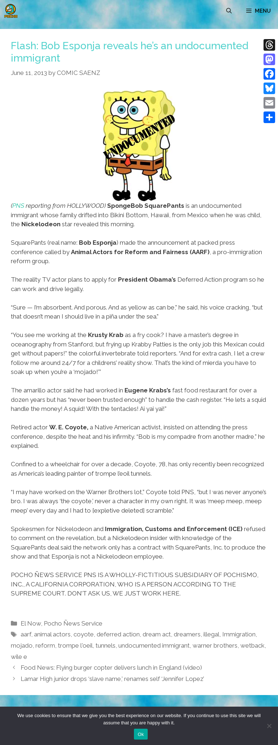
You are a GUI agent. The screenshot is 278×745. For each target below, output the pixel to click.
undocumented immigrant (154, 645)
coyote (83, 634)
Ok (141, 734)
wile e (19, 656)
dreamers (187, 634)
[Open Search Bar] (229, 11)
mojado (22, 645)
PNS (18, 205)
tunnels (105, 645)
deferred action (118, 634)
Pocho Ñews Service (73, 623)
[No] (269, 725)
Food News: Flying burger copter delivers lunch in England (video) (111, 667)
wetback (252, 645)
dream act (157, 634)
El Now (31, 623)
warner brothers (215, 645)
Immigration (239, 634)
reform (45, 645)
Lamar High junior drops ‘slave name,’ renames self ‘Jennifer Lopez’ (112, 678)
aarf (26, 634)
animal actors (52, 634)
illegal (211, 634)
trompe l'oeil (75, 645)
